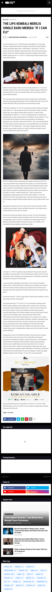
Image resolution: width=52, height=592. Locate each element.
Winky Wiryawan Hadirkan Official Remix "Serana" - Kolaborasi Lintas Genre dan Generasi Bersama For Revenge (30, 541)
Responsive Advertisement (26, 11)
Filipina (34, 570)
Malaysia (30, 577)
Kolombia (8, 577)
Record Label (29, 581)
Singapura (8, 585)
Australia (30, 566)
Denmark (23, 570)
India (43, 570)
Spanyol (19, 585)
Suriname (31, 585)
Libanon (19, 577)
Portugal (16, 581)
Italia (30, 574)
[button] (2, 2)
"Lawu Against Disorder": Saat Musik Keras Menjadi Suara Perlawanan (24, 519)
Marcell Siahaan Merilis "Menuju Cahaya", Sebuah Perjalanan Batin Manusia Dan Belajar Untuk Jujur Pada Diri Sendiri (31, 531)
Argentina (19, 566)
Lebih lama (46, 476)
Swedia (41, 585)
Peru (7, 581)
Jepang (39, 574)
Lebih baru (5, 476)
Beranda (5, 19)
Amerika (8, 566)
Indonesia (13, 19)
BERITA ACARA (10, 570)
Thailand (8, 589)
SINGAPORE (42, 581)
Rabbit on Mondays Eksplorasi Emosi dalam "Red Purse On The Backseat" (31, 550)
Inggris (20, 574)
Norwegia (41, 577)
